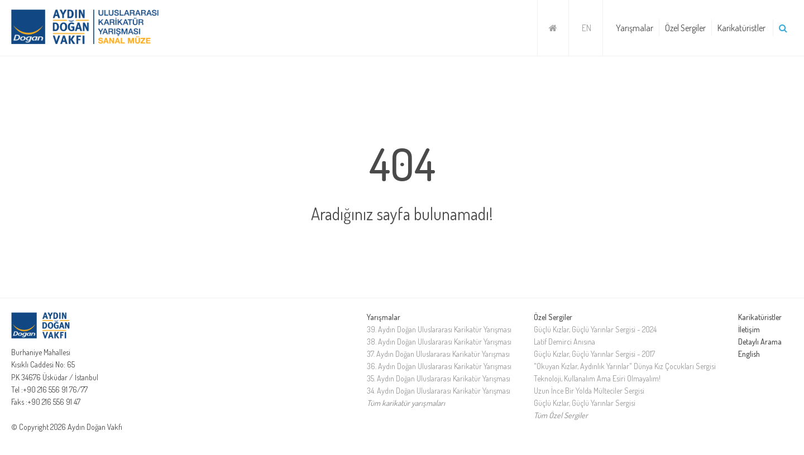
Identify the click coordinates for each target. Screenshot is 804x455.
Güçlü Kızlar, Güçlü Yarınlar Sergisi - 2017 (594, 354)
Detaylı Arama (760, 341)
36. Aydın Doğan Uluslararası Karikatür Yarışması (439, 366)
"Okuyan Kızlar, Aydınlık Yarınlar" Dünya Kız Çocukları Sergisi (625, 366)
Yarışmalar (634, 27)
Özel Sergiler (685, 27)
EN (586, 27)
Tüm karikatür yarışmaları (406, 403)
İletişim (749, 329)
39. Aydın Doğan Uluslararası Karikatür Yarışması (439, 329)
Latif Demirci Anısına (564, 341)
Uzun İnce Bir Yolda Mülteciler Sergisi (589, 390)
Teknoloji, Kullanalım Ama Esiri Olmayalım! (597, 378)
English (749, 354)
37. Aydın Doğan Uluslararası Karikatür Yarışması (438, 354)
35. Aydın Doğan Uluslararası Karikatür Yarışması (438, 378)
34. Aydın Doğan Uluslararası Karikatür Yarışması (438, 390)
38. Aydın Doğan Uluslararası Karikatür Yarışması (439, 341)
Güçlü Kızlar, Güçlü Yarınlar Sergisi (584, 403)
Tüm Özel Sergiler (561, 415)
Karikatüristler (741, 27)
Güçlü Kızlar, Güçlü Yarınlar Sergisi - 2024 (595, 329)
